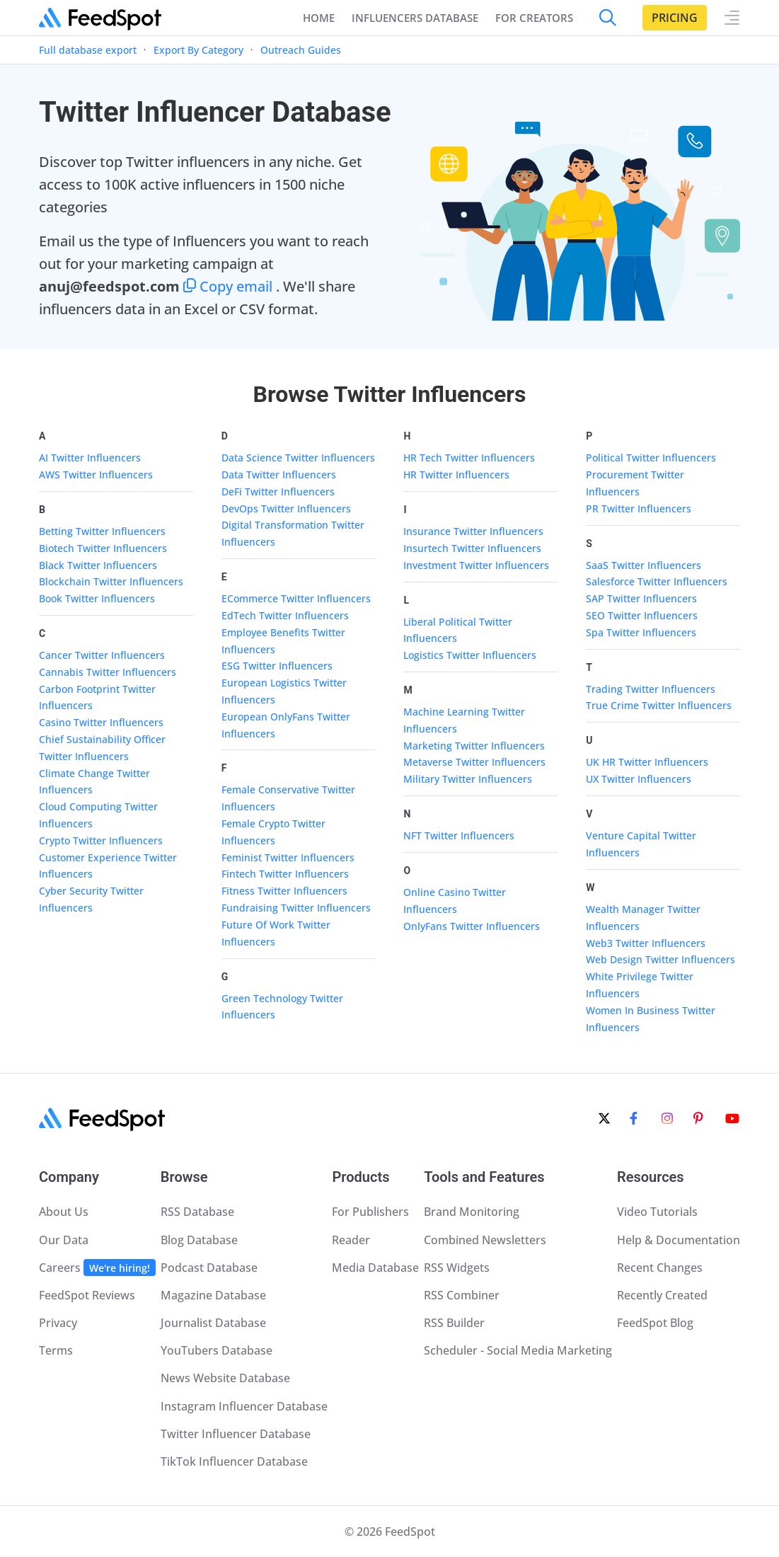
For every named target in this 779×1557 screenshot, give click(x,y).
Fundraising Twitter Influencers (296, 907)
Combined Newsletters (485, 1240)
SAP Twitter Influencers (641, 598)
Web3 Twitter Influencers (645, 943)
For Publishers (370, 1211)
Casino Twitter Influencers (101, 722)
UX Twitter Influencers (638, 779)
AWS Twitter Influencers (96, 474)
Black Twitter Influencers (98, 565)
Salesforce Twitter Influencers (656, 581)
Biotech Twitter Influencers (103, 548)
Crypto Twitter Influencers (101, 840)
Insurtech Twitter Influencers (472, 548)
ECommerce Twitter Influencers (296, 598)
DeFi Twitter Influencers (278, 491)
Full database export (88, 50)
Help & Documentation (678, 1240)
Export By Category (198, 50)
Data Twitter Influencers (278, 474)
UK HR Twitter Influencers (647, 762)
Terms (56, 1350)
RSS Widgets (457, 1267)
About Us (63, 1211)
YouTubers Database (216, 1350)
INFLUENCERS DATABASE (415, 18)
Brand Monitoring (471, 1211)
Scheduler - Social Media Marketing (518, 1350)
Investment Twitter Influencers (476, 565)
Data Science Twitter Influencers (298, 457)
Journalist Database (213, 1323)
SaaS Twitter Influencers (643, 565)
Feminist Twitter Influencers (287, 857)
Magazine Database (213, 1295)
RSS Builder (454, 1323)
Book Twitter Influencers (97, 598)
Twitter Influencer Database (236, 1434)
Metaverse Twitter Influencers (474, 762)
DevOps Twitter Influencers (286, 508)
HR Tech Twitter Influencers (469, 457)
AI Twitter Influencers (90, 457)
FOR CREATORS (534, 18)
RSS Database (197, 1211)
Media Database (375, 1267)
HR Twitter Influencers (456, 474)
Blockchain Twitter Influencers (111, 581)
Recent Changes (660, 1267)
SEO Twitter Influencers (642, 615)
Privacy (58, 1323)
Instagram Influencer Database (244, 1406)
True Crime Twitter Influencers (659, 705)
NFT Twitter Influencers (458, 835)
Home (319, 18)
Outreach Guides (300, 50)
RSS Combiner (462, 1295)
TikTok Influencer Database (234, 1461)
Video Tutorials (657, 1211)
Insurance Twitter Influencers (473, 531)
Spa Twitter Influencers (641, 632)
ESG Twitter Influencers (277, 665)
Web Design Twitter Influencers (660, 959)
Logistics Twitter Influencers (469, 655)
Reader (351, 1240)
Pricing (675, 17)
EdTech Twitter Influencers (285, 615)
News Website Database (225, 1378)
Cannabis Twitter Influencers (107, 672)
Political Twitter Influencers (651, 457)
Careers (97, 1267)
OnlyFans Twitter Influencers (471, 926)
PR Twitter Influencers (638, 508)
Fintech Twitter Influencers (285, 873)
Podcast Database (209, 1267)
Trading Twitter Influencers (650, 689)
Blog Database (199, 1240)
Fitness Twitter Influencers (284, 890)
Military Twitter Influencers (467, 779)
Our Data (63, 1240)
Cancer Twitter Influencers (102, 655)
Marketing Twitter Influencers (474, 745)
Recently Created (662, 1295)
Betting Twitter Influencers (102, 531)
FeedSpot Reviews (87, 1295)
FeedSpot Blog (655, 1323)
